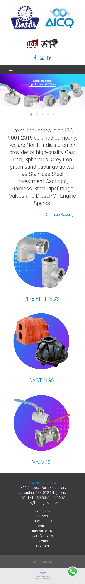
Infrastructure (42, 531)
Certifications (42, 536)
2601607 (58, 497)
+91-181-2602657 (34, 497)
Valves (42, 516)
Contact (42, 546)
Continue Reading (60, 214)
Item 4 (48, 114)
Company (42, 511)
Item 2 (37, 114)
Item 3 (42, 114)
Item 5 (54, 114)
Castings (42, 526)
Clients (42, 541)
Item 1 (31, 114)
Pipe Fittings (42, 521)
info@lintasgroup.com (42, 502)
